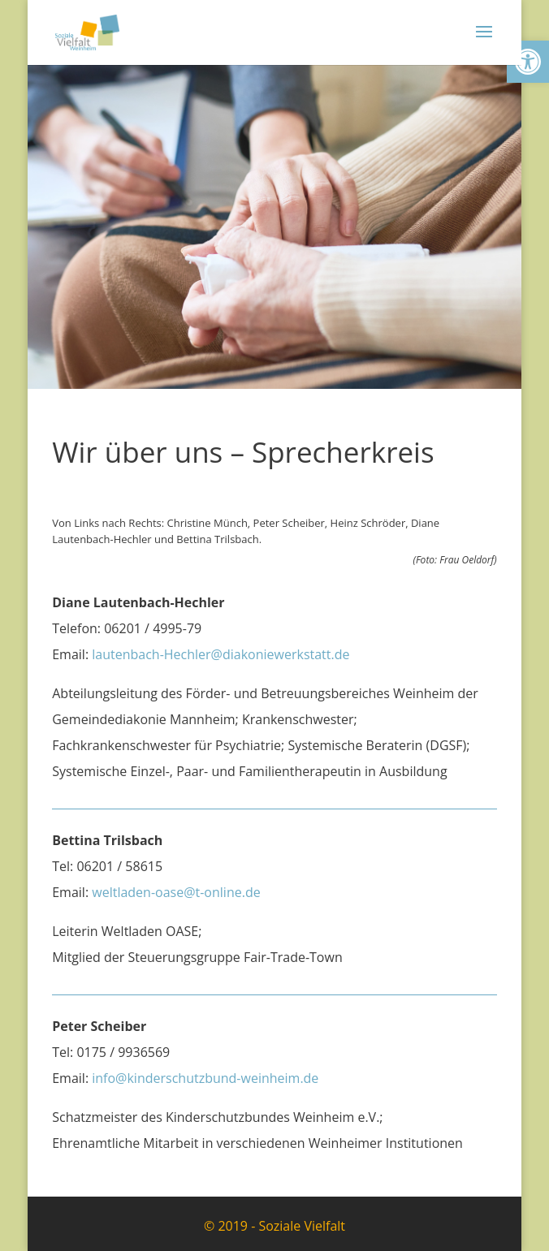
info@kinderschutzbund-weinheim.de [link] (205, 1078)
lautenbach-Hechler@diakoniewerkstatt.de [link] (220, 654)
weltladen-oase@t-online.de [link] (176, 892)
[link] (528, 62)
